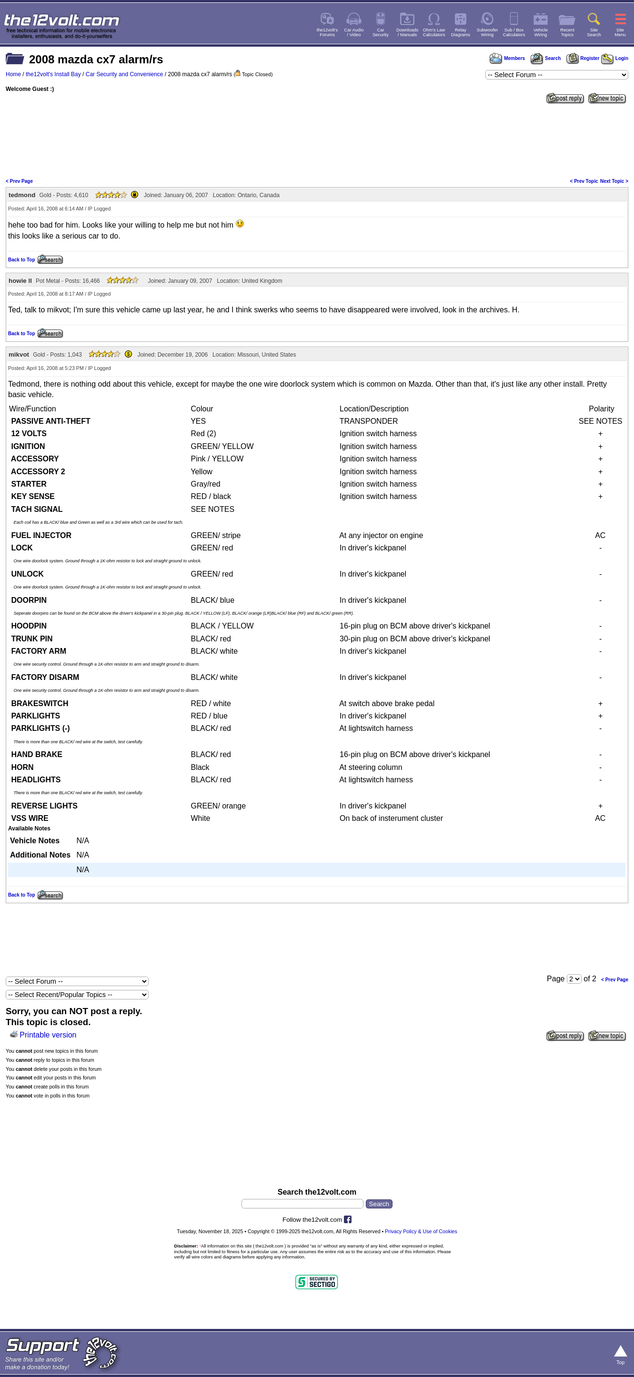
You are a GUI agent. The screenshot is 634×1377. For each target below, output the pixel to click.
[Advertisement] (317, 140)
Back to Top (21, 259)
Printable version (48, 1035)
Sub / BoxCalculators (514, 32)
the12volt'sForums (327, 32)
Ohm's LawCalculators (434, 32)
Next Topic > (614, 181)
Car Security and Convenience (124, 74)
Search (545, 58)
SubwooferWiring (487, 32)
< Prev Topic (584, 181)
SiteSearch (594, 32)
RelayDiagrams (460, 32)
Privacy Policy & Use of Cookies (421, 1231)
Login (614, 58)
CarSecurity (380, 32)
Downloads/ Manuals (407, 32)
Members (507, 58)
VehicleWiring (540, 32)
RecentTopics (567, 32)
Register (583, 58)
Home (13, 74)
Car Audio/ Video (354, 32)
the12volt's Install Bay (53, 74)
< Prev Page (19, 181)
